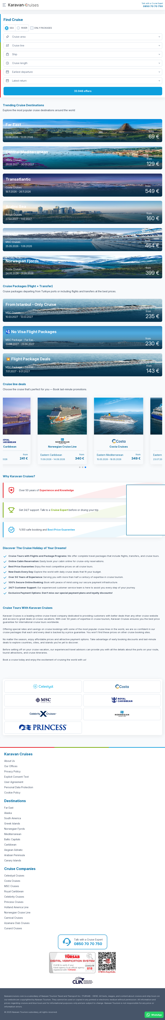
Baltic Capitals (12, 839)
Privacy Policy (12, 771)
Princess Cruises (13, 901)
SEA (12, 28)
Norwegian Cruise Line (17, 912)
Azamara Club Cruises (17, 923)
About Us (9, 760)
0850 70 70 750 (153, 6)
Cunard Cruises (13, 928)
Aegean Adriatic (13, 849)
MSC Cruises (11, 886)
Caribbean (10, 844)
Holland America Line (16, 907)
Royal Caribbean (14, 891)
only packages (43, 28)
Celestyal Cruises (14, 875)
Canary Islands (12, 860)
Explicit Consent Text (16, 776)
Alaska (8, 812)
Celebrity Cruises (14, 896)
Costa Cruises (12, 880)
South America (12, 818)
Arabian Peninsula (14, 855)
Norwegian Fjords (14, 828)
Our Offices (10, 766)
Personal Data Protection (18, 787)
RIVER (24, 28)
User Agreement (13, 781)
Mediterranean (12, 834)
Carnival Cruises (13, 917)
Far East (8, 807)
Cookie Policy (12, 792)
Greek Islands (12, 823)
